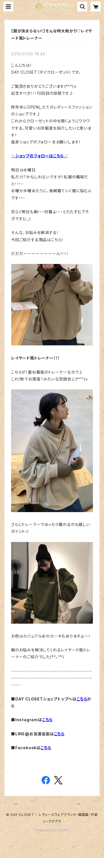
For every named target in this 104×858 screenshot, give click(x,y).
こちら (82, 699)
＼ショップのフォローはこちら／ (39, 155)
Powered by (52, 830)
